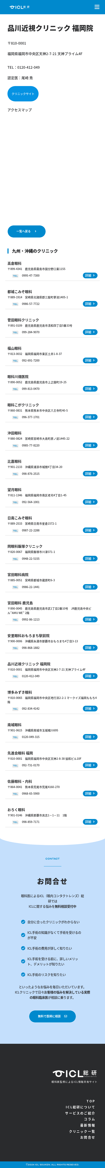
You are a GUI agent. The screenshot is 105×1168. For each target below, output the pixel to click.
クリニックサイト (23, 94)
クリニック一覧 (82, 1131)
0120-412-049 (28, 67)
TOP (91, 1101)
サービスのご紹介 (80, 1113)
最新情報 (87, 1125)
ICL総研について (80, 1107)
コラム (89, 1119)
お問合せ (87, 1137)
